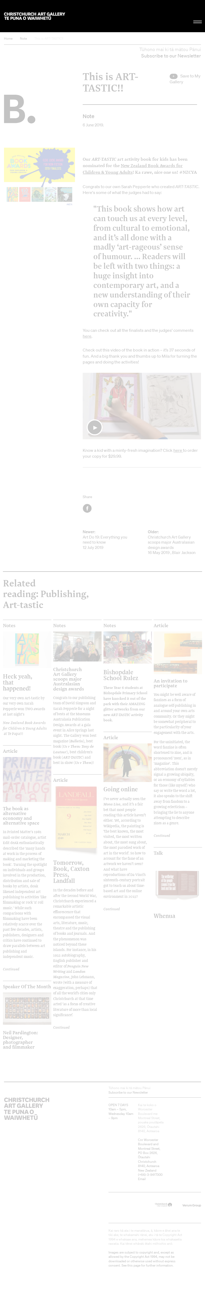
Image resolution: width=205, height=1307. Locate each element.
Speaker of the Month (27, 986)
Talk (158, 853)
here (87, 336)
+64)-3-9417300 (150, 1174)
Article (161, 625)
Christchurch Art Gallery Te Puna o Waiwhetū (34, 16)
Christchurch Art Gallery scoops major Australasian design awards (68, 679)
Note (23, 38)
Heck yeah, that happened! (17, 682)
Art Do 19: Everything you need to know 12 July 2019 (109, 539)
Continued (162, 835)
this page (133, 1265)
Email (142, 1179)
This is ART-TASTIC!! (48, 38)
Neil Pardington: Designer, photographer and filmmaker (20, 1039)
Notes (9, 625)
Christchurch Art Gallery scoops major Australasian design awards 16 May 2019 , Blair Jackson (174, 542)
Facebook (88, 508)
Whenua (164, 916)
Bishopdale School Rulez (120, 675)
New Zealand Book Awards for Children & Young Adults (25, 725)
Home (8, 38)
